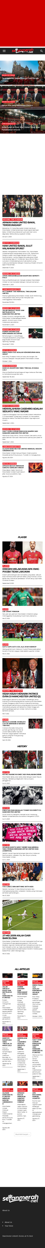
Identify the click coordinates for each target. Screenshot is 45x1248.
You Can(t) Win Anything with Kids (17, 887)
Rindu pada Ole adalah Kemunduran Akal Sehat (21, 353)
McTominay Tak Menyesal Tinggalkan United (19, 292)
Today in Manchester (8, 123)
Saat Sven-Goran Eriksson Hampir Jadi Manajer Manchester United (20, 432)
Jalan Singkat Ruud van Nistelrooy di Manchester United (13, 312)
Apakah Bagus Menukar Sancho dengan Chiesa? (13, 467)
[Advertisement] (22, 24)
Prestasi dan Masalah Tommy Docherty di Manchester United (21, 811)
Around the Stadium (8, 75)
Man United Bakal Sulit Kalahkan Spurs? (17, 247)
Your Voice (9, 1226)
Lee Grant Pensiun (10, 611)
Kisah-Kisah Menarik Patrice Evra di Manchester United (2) (21, 695)
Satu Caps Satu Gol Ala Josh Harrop (19, 647)
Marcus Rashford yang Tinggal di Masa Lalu (20, 369)
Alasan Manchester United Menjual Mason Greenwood (22, 449)
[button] (4, 51)
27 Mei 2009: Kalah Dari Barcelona (16, 937)
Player (6, 566)
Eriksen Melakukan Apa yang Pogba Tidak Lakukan (20, 570)
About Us (6, 1210)
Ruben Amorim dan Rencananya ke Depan (12, 332)
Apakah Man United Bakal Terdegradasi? (18, 224)
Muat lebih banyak (22, 1134)
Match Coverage (11, 243)
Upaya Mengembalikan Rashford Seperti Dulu (20, 277)
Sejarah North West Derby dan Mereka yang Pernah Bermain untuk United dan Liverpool (20, 849)
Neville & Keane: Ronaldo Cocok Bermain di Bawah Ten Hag (14, 723)
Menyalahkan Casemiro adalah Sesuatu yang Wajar (22, 410)
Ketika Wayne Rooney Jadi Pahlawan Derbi (21, 774)
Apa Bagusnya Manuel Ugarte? (36, 1095)
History (6, 772)
